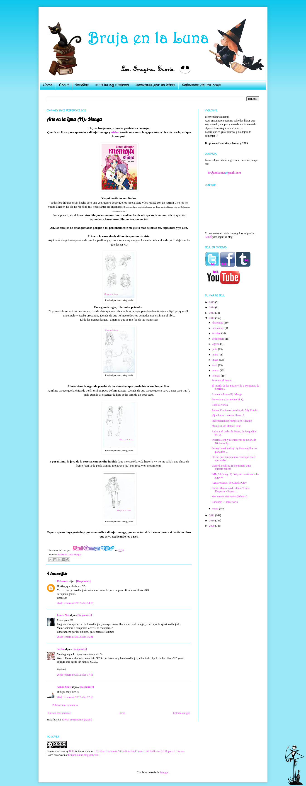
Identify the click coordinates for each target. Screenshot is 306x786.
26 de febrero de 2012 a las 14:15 (75, 603)
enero (215, 508)
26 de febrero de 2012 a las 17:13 (75, 697)
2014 (212, 307)
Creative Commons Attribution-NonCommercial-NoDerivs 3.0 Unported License (140, 751)
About (64, 85)
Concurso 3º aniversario (225, 502)
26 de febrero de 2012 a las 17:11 (75, 674)
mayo (215, 359)
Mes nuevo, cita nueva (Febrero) (229, 496)
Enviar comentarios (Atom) (77, 719)
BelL (71, 751)
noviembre (218, 328)
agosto (216, 344)
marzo (216, 370)
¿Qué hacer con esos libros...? (228, 415)
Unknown (62, 581)
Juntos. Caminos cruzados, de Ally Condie (235, 410)
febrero (216, 375)
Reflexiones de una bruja (201, 85)
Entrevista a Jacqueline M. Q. (228, 399)
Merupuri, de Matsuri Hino (226, 426)
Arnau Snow (64, 687)
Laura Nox (63, 615)
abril (215, 365)
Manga (77, 554)
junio (215, 354)
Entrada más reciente (59, 713)
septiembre (218, 338)
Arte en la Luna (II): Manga (227, 394)
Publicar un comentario (65, 705)
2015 (212, 302)
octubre (216, 333)
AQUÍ (208, 236)
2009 (212, 525)
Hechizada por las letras (155, 85)
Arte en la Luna (65, 554)
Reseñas (81, 85)
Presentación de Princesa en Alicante (232, 420)
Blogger (164, 772)
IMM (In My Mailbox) (112, 85)
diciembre (218, 322)
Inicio (122, 713)
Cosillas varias (220, 404)
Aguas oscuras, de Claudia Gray (229, 482)
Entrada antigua (181, 713)
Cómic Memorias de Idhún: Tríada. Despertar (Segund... (231, 490)
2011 (212, 515)
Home (47, 85)
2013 (212, 312)
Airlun (115, 132)
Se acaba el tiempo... (223, 380)
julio (215, 349)
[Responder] (83, 581)
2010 (212, 520)
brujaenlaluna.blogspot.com (83, 755)
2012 (212, 318)
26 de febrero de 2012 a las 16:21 (75, 636)
